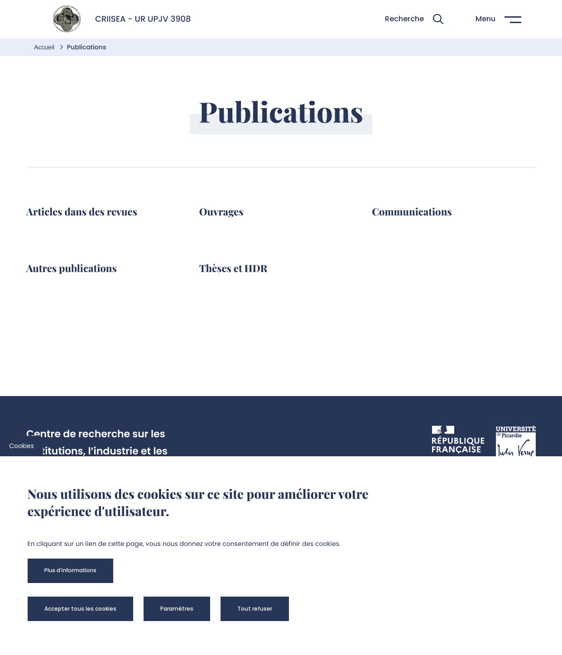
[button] (414, 19)
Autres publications (71, 268)
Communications (412, 211)
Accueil (45, 47)
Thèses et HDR (233, 268)
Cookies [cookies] (21, 445)
